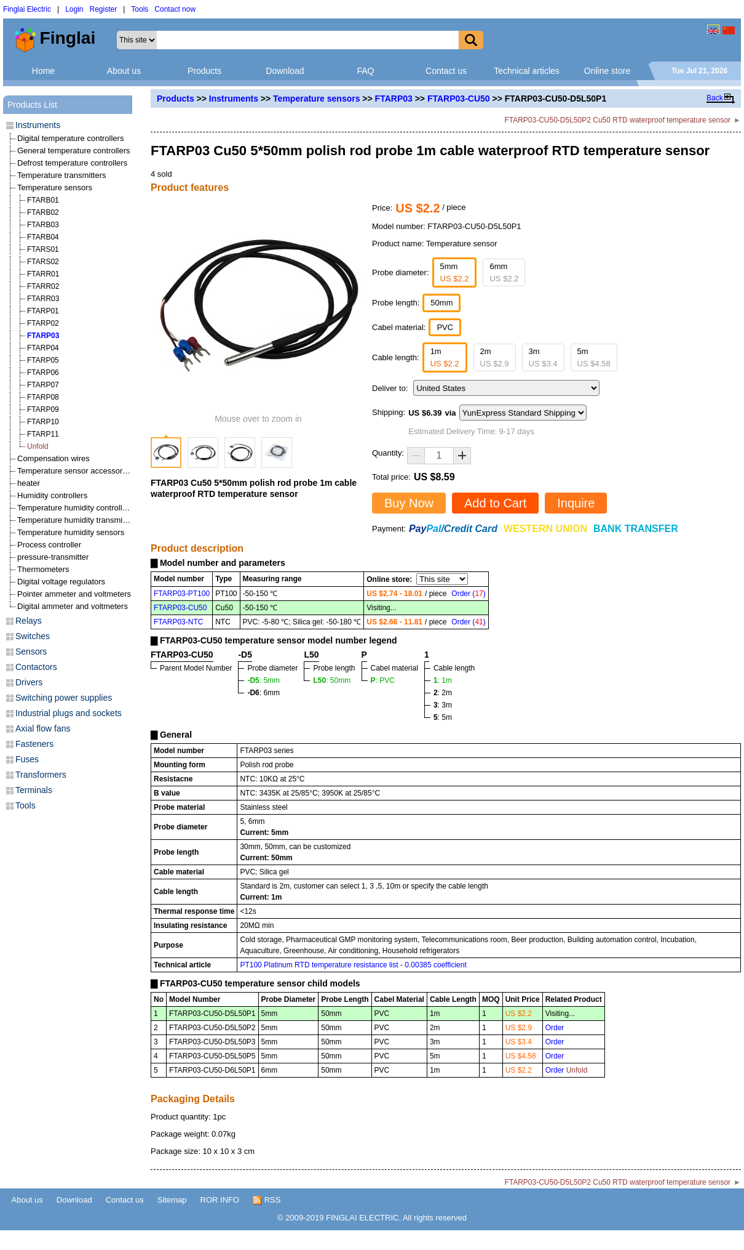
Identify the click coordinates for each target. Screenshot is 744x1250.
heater (28, 483)
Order (554, 1027)
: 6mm (263, 692)
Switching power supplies (63, 698)
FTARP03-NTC (178, 622)
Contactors (36, 667)
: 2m (442, 692)
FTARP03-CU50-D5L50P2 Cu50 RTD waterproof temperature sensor (617, 120)
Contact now (175, 9)
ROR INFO (220, 1199)
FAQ (365, 71)
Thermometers (43, 569)
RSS (266, 1200)
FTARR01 (43, 274)
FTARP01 (43, 311)
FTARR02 (43, 286)
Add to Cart (495, 503)
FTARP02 (43, 323)
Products (204, 71)
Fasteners (34, 744)
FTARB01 (43, 200)
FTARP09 (43, 409)
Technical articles (527, 71)
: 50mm (331, 680)
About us (124, 71)
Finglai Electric (27, 9)
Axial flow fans (42, 728)
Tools (139, 9)
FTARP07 (43, 385)
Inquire (576, 503)
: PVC (383, 680)
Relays (28, 621)
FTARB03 (43, 224)
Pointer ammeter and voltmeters (74, 594)
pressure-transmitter (53, 557)
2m (494, 357)
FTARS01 (43, 249)
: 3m (442, 705)
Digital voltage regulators (61, 581)
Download (285, 71)
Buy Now (408, 503)
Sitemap (172, 1199)
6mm (503, 272)
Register (103, 9)
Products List (32, 105)
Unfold (38, 446)
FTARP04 (43, 348)
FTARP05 (43, 360)
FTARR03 (43, 298)
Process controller (49, 544)
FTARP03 (394, 98)
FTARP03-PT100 (182, 593)
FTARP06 (43, 372)
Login (74, 9)
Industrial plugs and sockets (68, 713)
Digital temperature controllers (70, 138)
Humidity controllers (52, 495)
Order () (468, 593)
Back (714, 98)
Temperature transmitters (61, 175)
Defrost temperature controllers (72, 162)
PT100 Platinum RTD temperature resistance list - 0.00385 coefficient (353, 965)
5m (594, 357)
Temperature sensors (316, 98)
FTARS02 (43, 261)
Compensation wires (53, 458)
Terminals (33, 790)
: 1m (442, 680)
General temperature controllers (73, 150)
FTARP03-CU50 (458, 98)
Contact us (446, 71)
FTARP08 (43, 397)
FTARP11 (43, 434)
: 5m (442, 717)
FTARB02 (43, 212)
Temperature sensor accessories (75, 470)
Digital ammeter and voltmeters (72, 606)
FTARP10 (43, 421)
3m (543, 357)
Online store (607, 71)
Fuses (27, 759)
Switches (32, 636)
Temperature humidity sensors (70, 532)
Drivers (28, 682)
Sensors (31, 651)
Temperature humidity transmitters (77, 520)
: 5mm (263, 680)
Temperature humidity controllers (75, 507)
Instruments (233, 98)
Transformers (40, 775)
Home (43, 71)
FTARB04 (43, 237)
